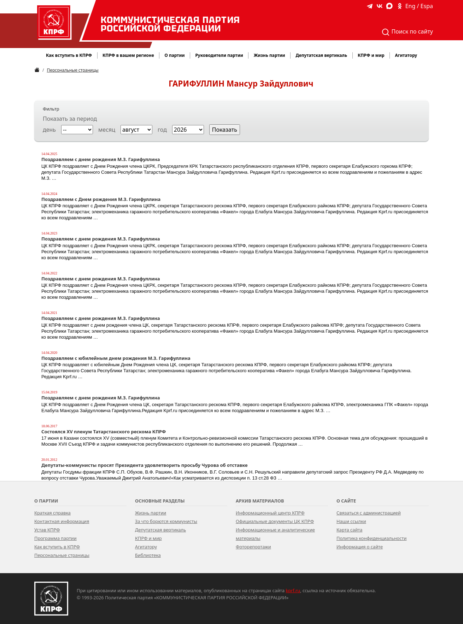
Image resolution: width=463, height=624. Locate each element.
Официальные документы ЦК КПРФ (275, 521)
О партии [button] (174, 55)
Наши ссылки (351, 521)
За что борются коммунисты (166, 521)
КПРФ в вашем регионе (128, 55)
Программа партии (55, 538)
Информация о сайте (359, 546)
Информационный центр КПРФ (270, 513)
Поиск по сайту (407, 32)
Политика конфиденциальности (371, 538)
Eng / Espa (419, 6)
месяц (106, 129)
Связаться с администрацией (368, 513)
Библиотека (148, 555)
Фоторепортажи (253, 546)
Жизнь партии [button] (269, 55)
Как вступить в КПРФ (69, 55)
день (49, 129)
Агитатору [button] (406, 55)
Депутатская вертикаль (160, 530)
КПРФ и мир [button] (371, 55)
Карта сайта (349, 530)
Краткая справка (52, 513)
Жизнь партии (150, 513)
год (162, 129)
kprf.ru (293, 590)
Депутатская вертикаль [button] (321, 55)
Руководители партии (219, 55)
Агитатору (146, 546)
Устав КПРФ (47, 530)
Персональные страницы (72, 70)
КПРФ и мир (148, 538)
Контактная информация (61, 521)
